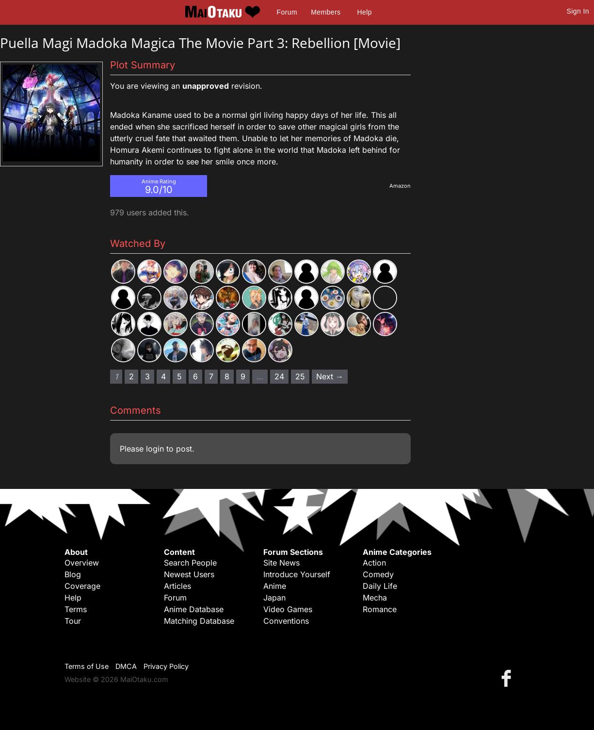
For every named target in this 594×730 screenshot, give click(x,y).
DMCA (126, 666)
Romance (380, 609)
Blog (72, 574)
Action (374, 563)
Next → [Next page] (329, 376)
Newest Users (189, 574)
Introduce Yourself (296, 574)
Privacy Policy (166, 666)
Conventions (286, 621)
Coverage (82, 586)
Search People (190, 563)
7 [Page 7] (211, 376)
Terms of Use (86, 666)
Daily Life (380, 586)
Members (325, 12)
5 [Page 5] (179, 376)
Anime (274, 586)
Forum (287, 12)
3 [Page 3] (147, 376)
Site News (281, 563)
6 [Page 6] (195, 376)
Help (364, 12)
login (155, 449)
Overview (81, 563)
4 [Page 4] (163, 376)
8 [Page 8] (227, 376)
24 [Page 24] (279, 376)
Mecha (375, 597)
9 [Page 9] (243, 376)
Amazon (400, 185)
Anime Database (194, 609)
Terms (75, 609)
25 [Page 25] (300, 376)
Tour (72, 621)
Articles (177, 586)
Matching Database (199, 621)
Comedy (378, 574)
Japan (274, 597)
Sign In (578, 11)
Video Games (287, 609)
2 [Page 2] (131, 376)
